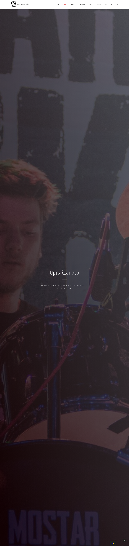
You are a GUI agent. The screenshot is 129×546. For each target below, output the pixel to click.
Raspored (82, 5)
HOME (57, 5)
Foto (106, 5)
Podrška (90, 5)
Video (111, 5)
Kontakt (99, 5)
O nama (64, 5)
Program (73, 5)
